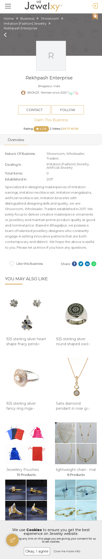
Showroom (50, 18)
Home (9, 18)
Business (27, 18)
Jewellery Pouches (22, 469)
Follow (67, 110)
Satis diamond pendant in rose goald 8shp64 (75, 408)
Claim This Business (51, 120)
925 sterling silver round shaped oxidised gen (75, 344)
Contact (34, 110)
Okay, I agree (37, 551)
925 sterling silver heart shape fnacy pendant (26, 341)
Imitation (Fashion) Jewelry (25, 23)
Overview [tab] (16, 140)
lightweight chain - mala (77, 469)
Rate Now (70, 128)
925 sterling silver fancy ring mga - (21, 406)
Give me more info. (67, 551)
